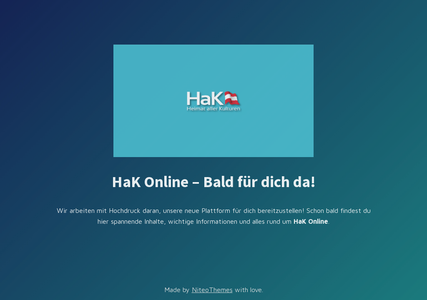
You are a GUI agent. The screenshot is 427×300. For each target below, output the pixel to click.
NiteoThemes (212, 289)
